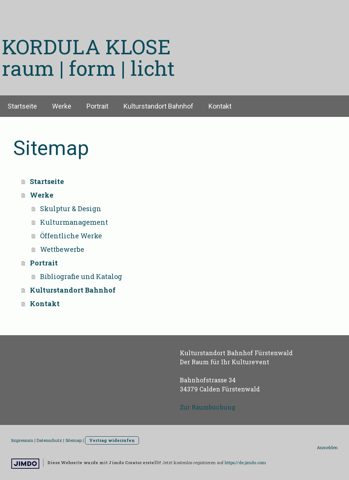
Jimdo (25, 464)
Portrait (97, 106)
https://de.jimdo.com (245, 462)
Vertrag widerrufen (112, 440)
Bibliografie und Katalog (81, 276)
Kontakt (220, 106)
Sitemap (73, 440)
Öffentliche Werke (71, 235)
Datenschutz (49, 440)
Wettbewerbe (62, 249)
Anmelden (327, 447)
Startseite (22, 106)
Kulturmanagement (74, 222)
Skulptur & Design (70, 208)
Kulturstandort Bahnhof (158, 106)
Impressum (22, 440)
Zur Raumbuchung (207, 407)
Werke (61, 106)
